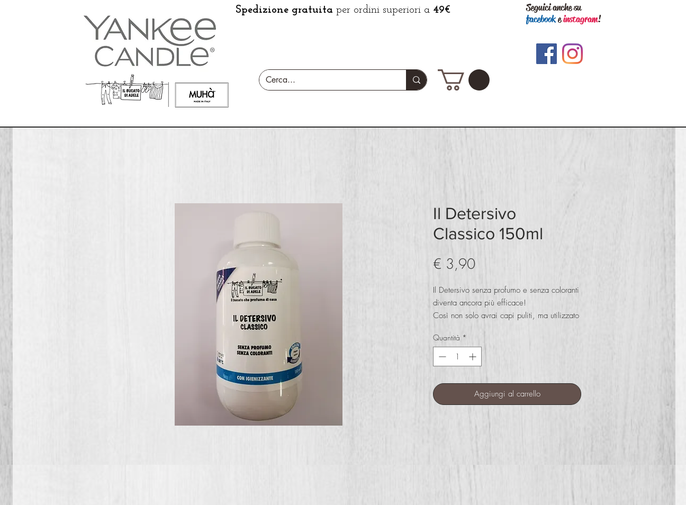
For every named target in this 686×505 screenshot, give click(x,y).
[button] (464, 80)
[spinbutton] (457, 356)
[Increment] (473, 356)
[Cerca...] (325, 80)
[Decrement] (441, 356)
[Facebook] (546, 53)
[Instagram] (572, 53)
